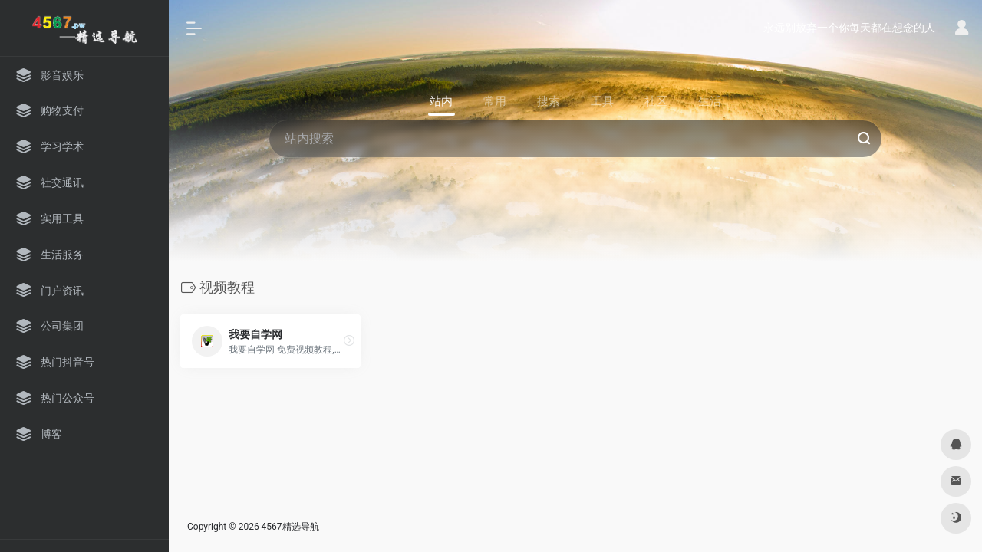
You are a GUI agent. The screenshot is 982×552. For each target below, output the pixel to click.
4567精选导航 (290, 526)
